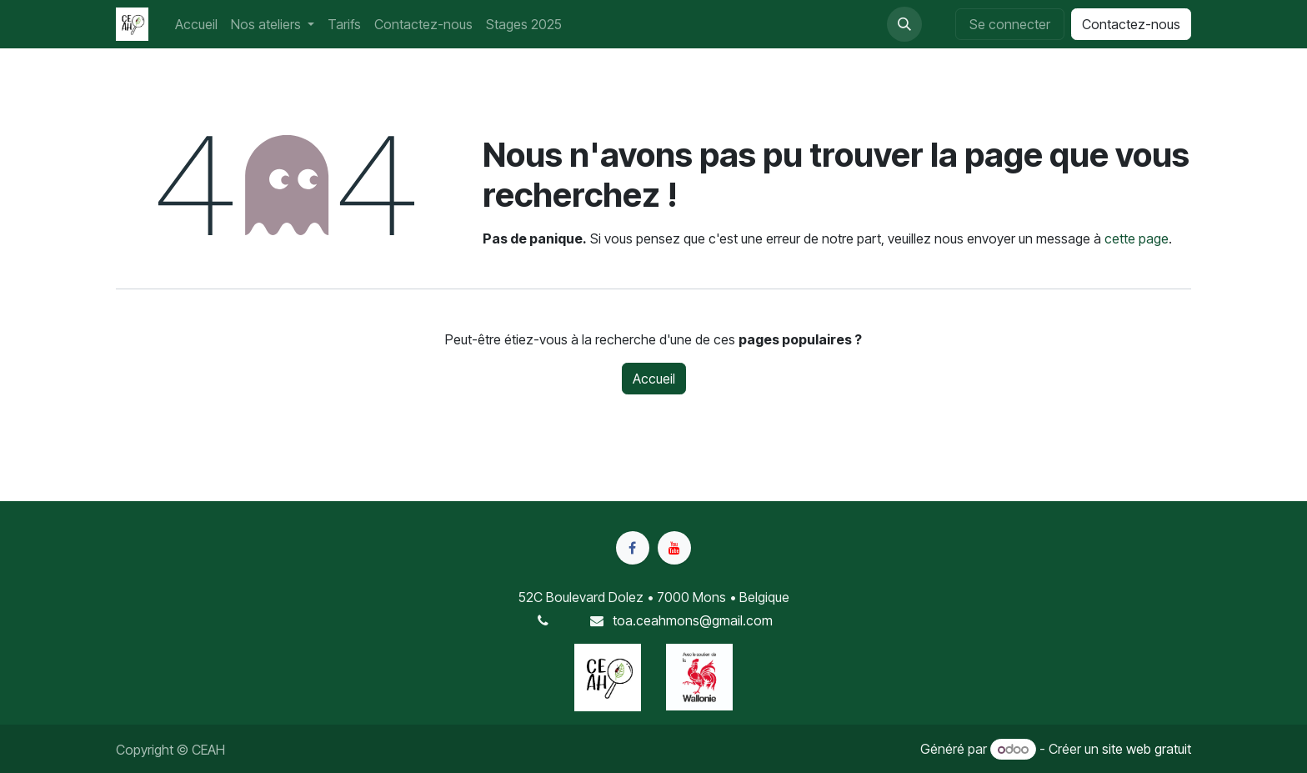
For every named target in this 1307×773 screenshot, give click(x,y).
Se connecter (1009, 24)
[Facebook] (632, 548)
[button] (904, 24)
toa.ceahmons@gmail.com (693, 620)
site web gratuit (1146, 748)
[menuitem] (196, 24)
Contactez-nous (1131, 24)
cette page (1136, 238)
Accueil (654, 378)
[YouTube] (674, 548)
